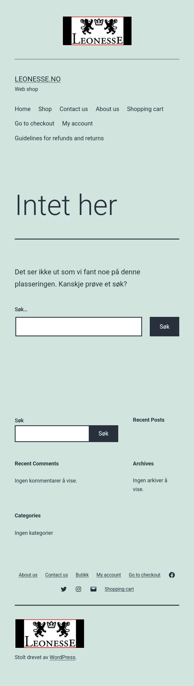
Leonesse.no (38, 79)
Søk (19, 420)
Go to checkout (34, 123)
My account (77, 123)
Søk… (21, 309)
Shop (45, 109)
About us (107, 109)
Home (23, 109)
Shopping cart (145, 109)
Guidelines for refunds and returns (59, 138)
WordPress (62, 657)
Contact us (74, 109)
